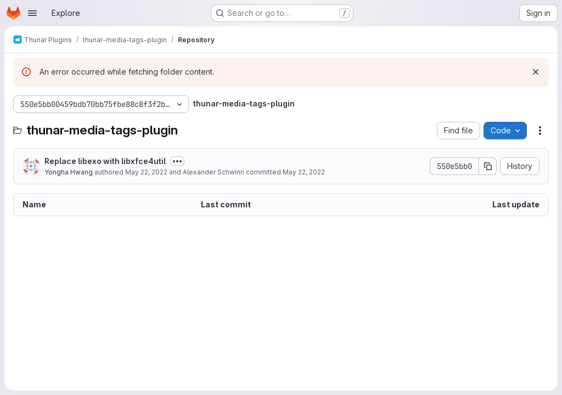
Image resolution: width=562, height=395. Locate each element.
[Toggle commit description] (177, 161)
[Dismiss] (535, 71)
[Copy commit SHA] (488, 166)
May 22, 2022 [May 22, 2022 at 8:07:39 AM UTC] (146, 172)
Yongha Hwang (68, 172)
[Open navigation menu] (32, 13)
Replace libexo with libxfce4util (105, 161)
